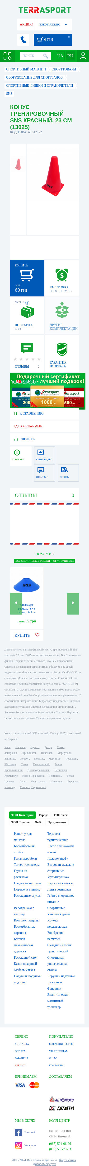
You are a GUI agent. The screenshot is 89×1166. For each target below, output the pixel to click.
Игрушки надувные (61, 976)
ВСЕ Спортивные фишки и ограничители (44, 560)
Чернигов (55, 758)
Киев (7, 747)
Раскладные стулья (27, 895)
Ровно (58, 764)
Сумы (24, 764)
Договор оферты (44, 1164)
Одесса (35, 747)
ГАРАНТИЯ (21, 1058)
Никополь (56, 781)
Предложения (56, 822)
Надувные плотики (27, 883)
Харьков (20, 747)
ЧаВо (38, 822)
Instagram (25, 1145)
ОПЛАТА (20, 1051)
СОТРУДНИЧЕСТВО (61, 1043)
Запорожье (11, 753)
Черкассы (71, 758)
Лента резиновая (59, 889)
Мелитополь (38, 781)
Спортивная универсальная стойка (57, 964)
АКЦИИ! (26, 24)
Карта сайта (67, 1160)
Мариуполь (64, 753)
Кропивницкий (14, 770)
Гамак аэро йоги (25, 858)
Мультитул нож (58, 877)
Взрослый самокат (60, 883)
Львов (60, 747)
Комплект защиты (26, 920)
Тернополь (55, 775)
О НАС (53, 1058)
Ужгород (10, 787)
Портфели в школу (27, 889)
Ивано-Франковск (33, 775)
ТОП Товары (20, 822)
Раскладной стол (25, 957)
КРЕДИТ (20, 1065)
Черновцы (61, 770)
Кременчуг (11, 775)
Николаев (46, 753)
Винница (10, 758)
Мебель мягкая (24, 970)
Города (43, 815)
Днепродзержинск (39, 770)
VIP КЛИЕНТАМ (58, 1051)
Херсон (24, 758)
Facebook (25, 1132)
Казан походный (25, 964)
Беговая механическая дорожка (23, 945)
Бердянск (73, 781)
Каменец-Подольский (33, 787)
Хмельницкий (41, 764)
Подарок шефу (57, 858)
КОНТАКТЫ (56, 1065)
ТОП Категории (22, 815)
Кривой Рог (29, 753)
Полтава (39, 758)
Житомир (10, 764)
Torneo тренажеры (27, 864)
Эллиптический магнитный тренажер (58, 1001)
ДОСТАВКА (22, 1043)
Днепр (48, 747)
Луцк (22, 781)
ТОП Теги (61, 815)
